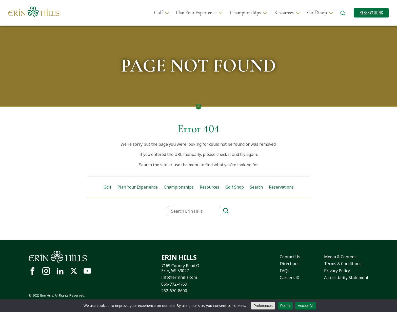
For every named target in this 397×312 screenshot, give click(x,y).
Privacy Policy (337, 270)
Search (256, 187)
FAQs (284, 270)
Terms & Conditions (343, 263)
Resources (284, 12)
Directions (290, 263)
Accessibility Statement (346, 277)
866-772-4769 (174, 284)
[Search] (225, 211)
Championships (245, 12)
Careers (287, 277)
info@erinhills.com (179, 277)
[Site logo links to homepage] (33, 12)
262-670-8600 (174, 290)
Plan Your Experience (196, 12)
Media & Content (340, 257)
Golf (158, 12)
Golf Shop (317, 12)
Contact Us (290, 257)
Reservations (371, 12)
